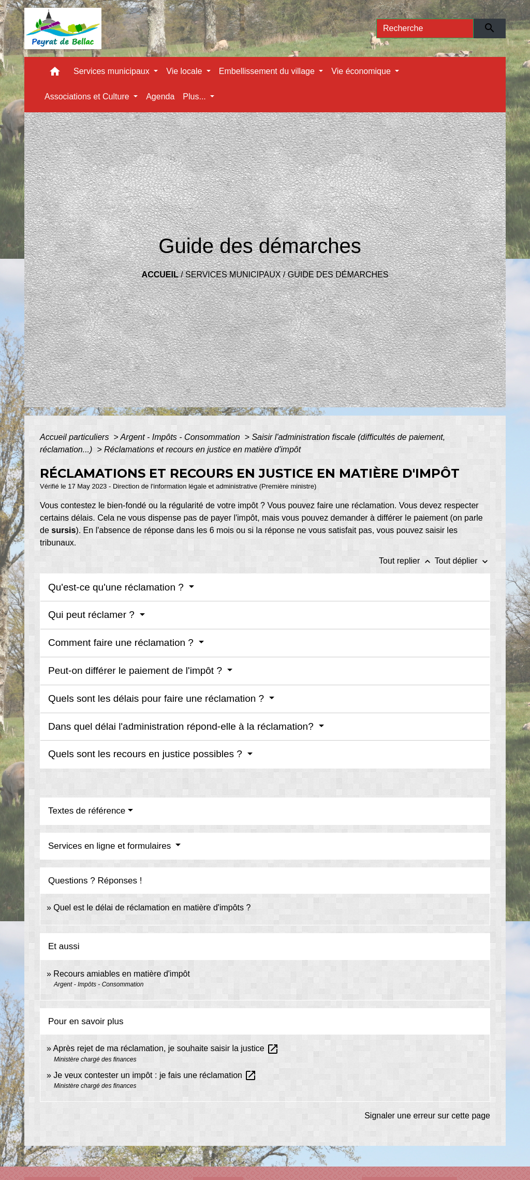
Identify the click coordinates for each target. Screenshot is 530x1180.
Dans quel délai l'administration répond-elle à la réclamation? (182, 726)
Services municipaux (233, 274)
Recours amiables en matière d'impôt (121, 973)
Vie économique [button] (362, 71)
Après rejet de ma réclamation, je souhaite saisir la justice (166, 1048)
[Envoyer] (490, 28)
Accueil (160, 274)
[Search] (425, 28)
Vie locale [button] (185, 71)
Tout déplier (462, 560)
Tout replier (407, 560)
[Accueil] (62, 28)
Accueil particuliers (75, 437)
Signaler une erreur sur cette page (427, 1115)
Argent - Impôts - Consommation (181, 437)
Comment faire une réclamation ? (122, 642)
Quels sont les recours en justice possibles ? (146, 753)
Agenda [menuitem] (160, 96)
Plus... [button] (195, 96)
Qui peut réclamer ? (92, 614)
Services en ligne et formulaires (110, 846)
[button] (54, 73)
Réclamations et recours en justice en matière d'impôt (202, 449)
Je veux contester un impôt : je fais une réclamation (155, 1075)
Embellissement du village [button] (268, 71)
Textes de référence (86, 811)
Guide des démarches (338, 274)
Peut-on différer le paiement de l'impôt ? (136, 670)
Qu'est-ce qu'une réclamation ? (117, 587)
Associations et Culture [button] (88, 96)
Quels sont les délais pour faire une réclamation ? (157, 698)
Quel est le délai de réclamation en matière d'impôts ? (152, 907)
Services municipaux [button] (112, 71)
